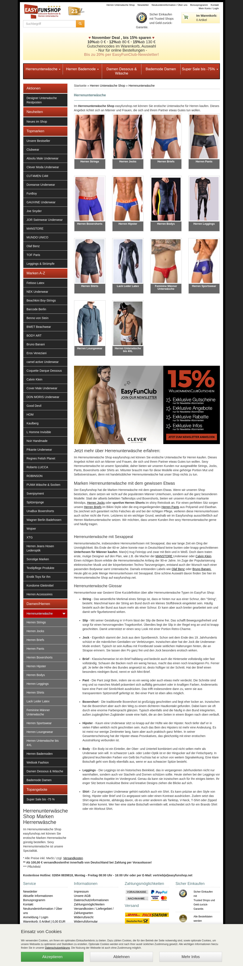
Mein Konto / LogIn (209, 8)
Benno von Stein (38, 318)
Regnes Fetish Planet (41, 458)
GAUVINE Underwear (41, 202)
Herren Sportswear (39, 723)
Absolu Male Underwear (42, 158)
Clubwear (33, 149)
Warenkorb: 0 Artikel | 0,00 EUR (44, 921)
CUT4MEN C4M (37, 176)
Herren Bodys (36, 675)
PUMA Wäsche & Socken (43, 484)
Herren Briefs (35, 640)
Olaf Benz (33, 246)
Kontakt (215, 5)
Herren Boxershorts (39, 657)
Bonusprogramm (199, 5)
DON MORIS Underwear (43, 397)
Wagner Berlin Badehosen (44, 520)
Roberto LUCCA (37, 467)
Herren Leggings (38, 683)
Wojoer (31, 528)
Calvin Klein (34, 379)
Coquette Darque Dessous (44, 370)
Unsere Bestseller (38, 141)
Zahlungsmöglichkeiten (89, 904)
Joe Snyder (34, 211)
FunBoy (32, 193)
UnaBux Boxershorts (40, 511)
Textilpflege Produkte (40, 568)
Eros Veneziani (36, 353)
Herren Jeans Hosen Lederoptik (40, 548)
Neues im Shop (37, 121)
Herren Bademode (82, 69)
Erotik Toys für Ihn (38, 576)
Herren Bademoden (40, 753)
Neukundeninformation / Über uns (169, 5)
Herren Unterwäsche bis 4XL (43, 743)
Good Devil (34, 405)
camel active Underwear (43, 362)
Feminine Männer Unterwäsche (38, 712)
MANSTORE (35, 228)
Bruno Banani (36, 344)
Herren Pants (35, 648)
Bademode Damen (161, 69)
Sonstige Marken (38, 559)
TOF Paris (33, 255)
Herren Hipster (36, 666)
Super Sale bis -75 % (41, 799)
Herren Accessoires (39, 594)
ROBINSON (35, 476)
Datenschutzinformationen (91, 900)
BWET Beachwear (39, 326)
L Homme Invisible (39, 432)
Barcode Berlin (36, 309)
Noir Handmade (37, 441)
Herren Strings (36, 622)
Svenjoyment (35, 493)
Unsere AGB (82, 896)
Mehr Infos (191, 957)
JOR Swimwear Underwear (45, 219)
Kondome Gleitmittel (40, 585)
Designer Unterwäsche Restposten (42, 100)
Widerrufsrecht (83, 917)
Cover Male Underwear (42, 388)
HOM (30, 414)
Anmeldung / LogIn (35, 917)
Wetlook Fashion (38, 762)
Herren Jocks (35, 631)
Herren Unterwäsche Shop (121, 5)
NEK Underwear (37, 291)
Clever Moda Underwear (43, 167)
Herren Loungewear (40, 732)
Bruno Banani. (202, 569)
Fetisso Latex (35, 283)
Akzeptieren (52, 957)
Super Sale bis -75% (200, 69)
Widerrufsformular (86, 921)
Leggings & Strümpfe (41, 263)
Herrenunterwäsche (43, 69)
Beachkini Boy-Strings (41, 300)
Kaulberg (33, 423)
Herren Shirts (35, 692)
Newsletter (143, 5)
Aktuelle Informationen (38, 896)
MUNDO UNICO (37, 237)
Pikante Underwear (39, 449)
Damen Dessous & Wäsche (122, 71)
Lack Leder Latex (38, 701)
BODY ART (34, 335)
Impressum (81, 891)
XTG (30, 537)
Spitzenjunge (35, 502)
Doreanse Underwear (41, 184)
